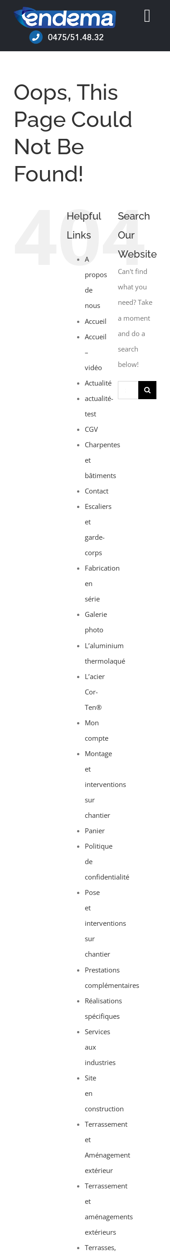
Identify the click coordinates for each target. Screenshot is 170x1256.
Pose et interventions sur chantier (105, 923)
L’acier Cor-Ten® (95, 692)
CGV (91, 429)
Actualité (98, 382)
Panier (95, 830)
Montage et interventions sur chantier (105, 784)
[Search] (147, 390)
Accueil (96, 321)
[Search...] (128, 390)
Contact (96, 490)
